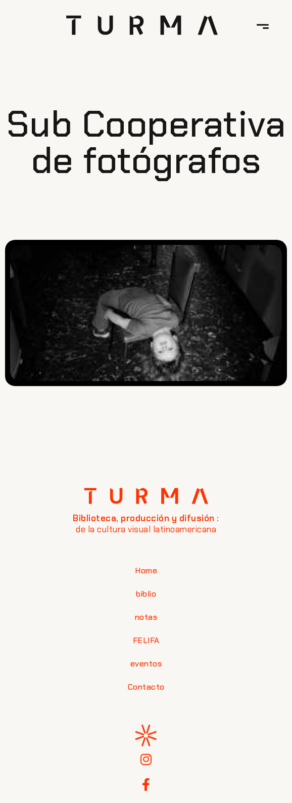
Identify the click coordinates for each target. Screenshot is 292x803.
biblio (146, 593)
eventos (146, 663)
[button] (263, 25)
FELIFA (146, 640)
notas (146, 617)
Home (146, 570)
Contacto (146, 687)
